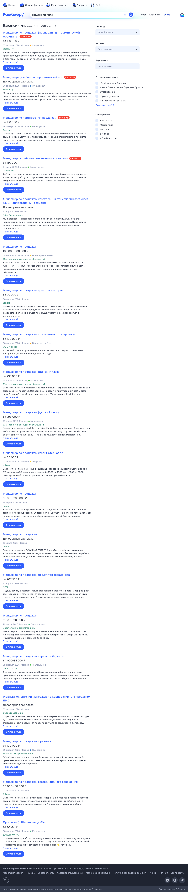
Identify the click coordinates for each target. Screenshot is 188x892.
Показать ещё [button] (10, 62)
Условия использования (70, 872)
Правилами (97, 889)
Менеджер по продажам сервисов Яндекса (33, 656)
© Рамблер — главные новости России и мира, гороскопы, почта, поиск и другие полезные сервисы (55, 868)
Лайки (153, 872)
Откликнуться (13, 68)
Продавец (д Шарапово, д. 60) (24, 822)
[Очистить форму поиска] (125, 15)
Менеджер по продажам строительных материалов (39, 334)
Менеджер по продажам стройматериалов (33, 453)
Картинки (154, 14)
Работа (166, 14)
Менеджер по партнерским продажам (30, 117)
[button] (47, 57)
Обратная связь (46, 872)
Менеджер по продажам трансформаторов (33, 290)
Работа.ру (180, 889)
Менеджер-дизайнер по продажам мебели (33, 77)
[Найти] (131, 15)
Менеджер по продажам (20, 246)
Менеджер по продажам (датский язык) (31, 412)
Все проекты (177, 872)
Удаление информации (97, 872)
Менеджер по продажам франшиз (27, 741)
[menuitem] (10, 5)
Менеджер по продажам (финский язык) (31, 371)
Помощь (30, 872)
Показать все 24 (104, 105)
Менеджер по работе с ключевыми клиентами (35, 158)
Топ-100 (164, 872)
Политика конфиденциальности (130, 872)
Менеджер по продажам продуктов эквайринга (36, 574)
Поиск (143, 14)
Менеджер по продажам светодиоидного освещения (40, 781)
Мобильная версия (13, 872)
